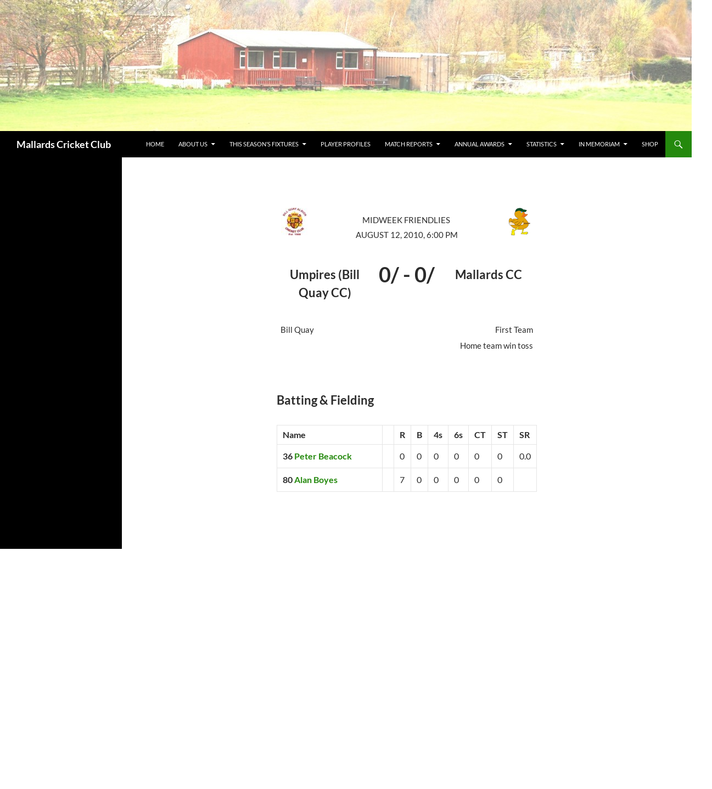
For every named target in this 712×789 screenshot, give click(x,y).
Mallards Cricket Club (63, 144)
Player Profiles (346, 143)
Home (155, 143)
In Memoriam (599, 143)
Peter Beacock (323, 456)
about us (193, 143)
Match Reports (409, 143)
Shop (650, 143)
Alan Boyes (316, 479)
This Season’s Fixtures (264, 143)
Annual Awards (479, 143)
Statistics (541, 143)
